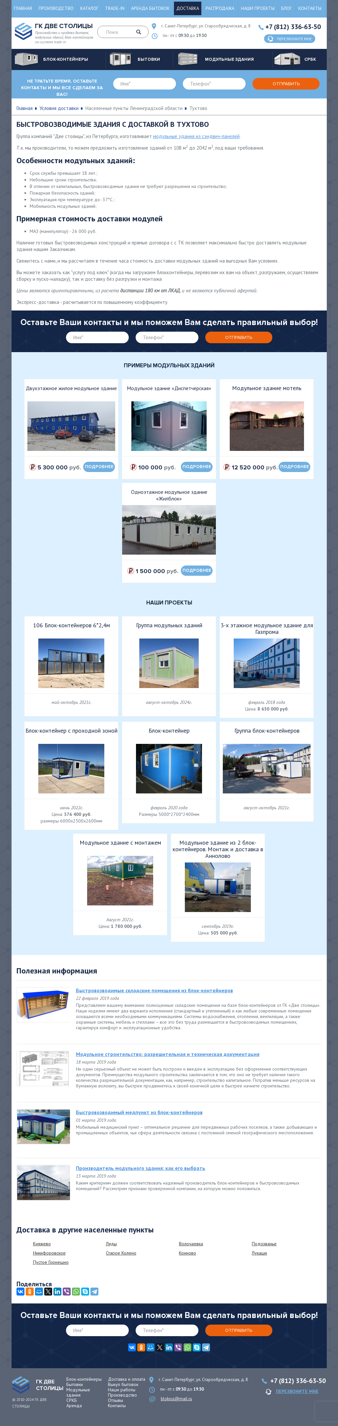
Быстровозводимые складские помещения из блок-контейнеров (154, 990)
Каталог (89, 8)
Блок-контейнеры (84, 1379)
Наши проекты (258, 8)
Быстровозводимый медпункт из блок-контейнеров (139, 1112)
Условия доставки (59, 108)
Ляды (111, 1244)
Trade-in (114, 8)
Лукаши (259, 1253)
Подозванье (264, 1244)
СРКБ (71, 1400)
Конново (187, 1253)
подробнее (99, 466)
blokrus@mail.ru (176, 1399)
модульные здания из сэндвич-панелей (196, 136)
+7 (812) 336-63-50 (293, 26)
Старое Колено (121, 1253)
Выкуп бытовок (123, 1384)
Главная (23, 8)
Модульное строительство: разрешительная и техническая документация (167, 1054)
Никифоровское (49, 1253)
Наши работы (121, 1389)
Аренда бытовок (150, 8)
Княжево (42, 1244)
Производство (56, 8)
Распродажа (220, 8)
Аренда (74, 1405)
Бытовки (74, 1384)
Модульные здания (78, 1392)
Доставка (187, 8)
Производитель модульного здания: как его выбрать (140, 1168)
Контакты (309, 8)
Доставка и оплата (126, 1379)
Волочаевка (191, 1244)
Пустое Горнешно (51, 1262)
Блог (286, 8)
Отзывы (115, 1400)
